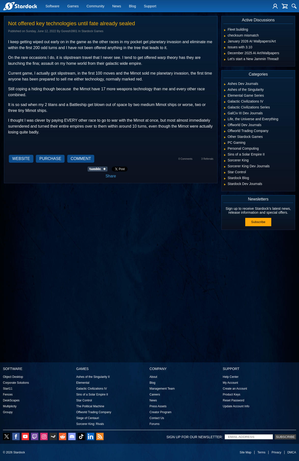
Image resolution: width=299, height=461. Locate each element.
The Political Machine (90, 406)
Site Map (245, 452)
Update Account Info (236, 406)
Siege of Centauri (87, 418)
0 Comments (185, 159)
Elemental (82, 382)
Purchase (50, 159)
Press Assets (158, 406)
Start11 (8, 388)
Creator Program (160, 412)
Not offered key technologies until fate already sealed (71, 23)
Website (21, 159)
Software (52, 7)
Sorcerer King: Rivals (90, 424)
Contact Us (157, 418)
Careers (155, 394)
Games (73, 7)
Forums (155, 424)
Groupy (8, 412)
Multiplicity (9, 406)
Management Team (162, 388)
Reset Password (233, 400)
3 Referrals (207, 159)
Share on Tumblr (99, 169)
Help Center (231, 377)
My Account (230, 382)
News (116, 7)
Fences (8, 394)
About (153, 377)
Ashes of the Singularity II (93, 377)
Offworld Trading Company (93, 412)
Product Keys (231, 394)
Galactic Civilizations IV (91, 388)
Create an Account (235, 388)
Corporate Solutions (16, 382)
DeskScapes (11, 400)
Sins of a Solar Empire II (92, 394)
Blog (132, 7)
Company (158, 369)
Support (150, 7)
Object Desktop (13, 377)
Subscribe (258, 222)
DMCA (291, 452)
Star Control (84, 400)
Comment (81, 159)
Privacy (276, 452)
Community (95, 7)
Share (111, 176)
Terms (262, 452)
